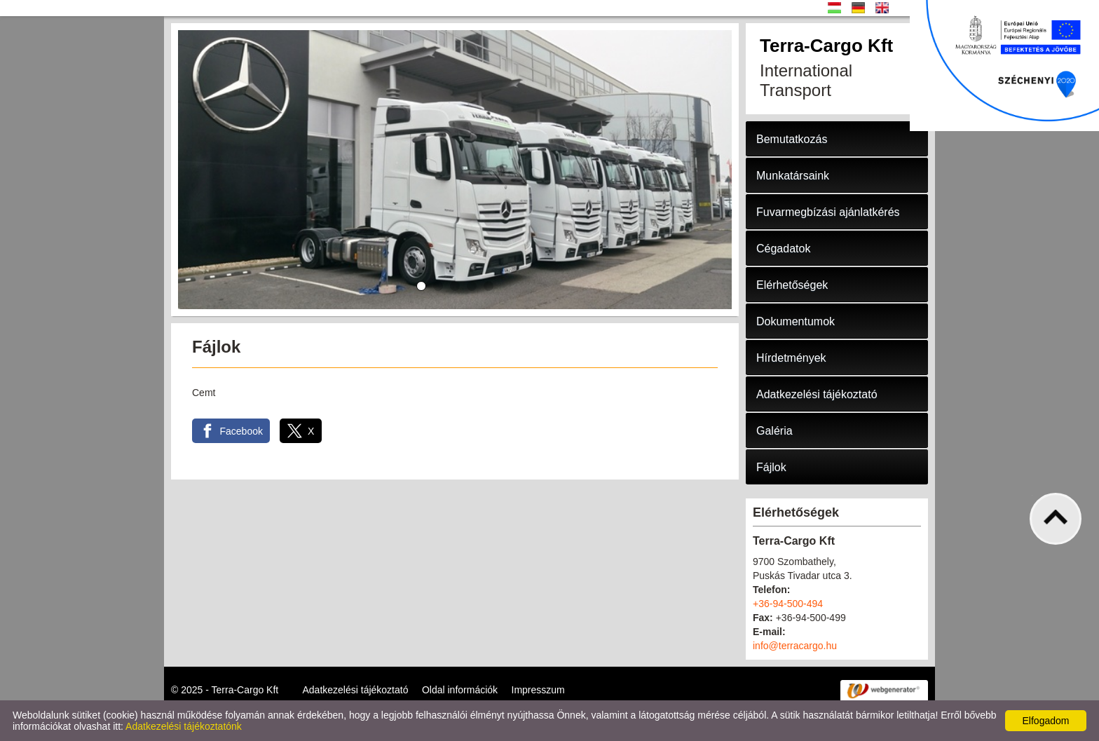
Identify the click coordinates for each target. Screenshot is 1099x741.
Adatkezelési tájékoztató (817, 394)
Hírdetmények (791, 358)
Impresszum (538, 689)
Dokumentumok (795, 321)
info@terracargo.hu (795, 645)
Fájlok (771, 467)
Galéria (774, 431)
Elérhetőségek (792, 285)
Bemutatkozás (791, 139)
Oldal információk (460, 689)
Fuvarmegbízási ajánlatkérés (828, 212)
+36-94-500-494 (788, 603)
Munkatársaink (792, 176)
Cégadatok (783, 248)
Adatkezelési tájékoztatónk (183, 726)
